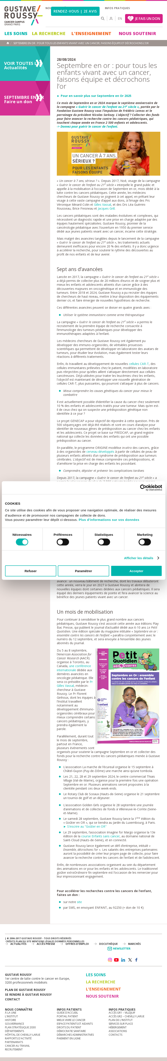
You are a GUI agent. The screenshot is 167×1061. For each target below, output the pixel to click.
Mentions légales (43, 941)
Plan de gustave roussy (25, 990)
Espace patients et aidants (75, 1024)
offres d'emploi (77, 944)
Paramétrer (83, 571)
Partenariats (14, 1042)
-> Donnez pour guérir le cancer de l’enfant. (87, 126)
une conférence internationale (74, 668)
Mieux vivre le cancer (71, 1020)
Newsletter (119, 950)
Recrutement (14, 1049)
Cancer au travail (17, 1046)
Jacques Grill (106, 208)
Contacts (115, 1035)
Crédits (10, 941)
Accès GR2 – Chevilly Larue (126, 1016)
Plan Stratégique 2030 (20, 1027)
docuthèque (108, 944)
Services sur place (121, 1024)
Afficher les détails (138, 558)
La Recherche (48, 33)
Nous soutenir (137, 33)
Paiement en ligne (69, 1038)
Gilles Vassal (102, 204)
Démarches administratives (75, 1035)
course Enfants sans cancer (100, 836)
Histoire (10, 1020)
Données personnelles (69, 941)
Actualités (18, 944)
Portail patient (67, 1016)
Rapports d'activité (18, 1038)
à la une (10, 1012)
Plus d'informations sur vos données (109, 520)
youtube (116, 960)
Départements (14, 1031)
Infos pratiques (117, 8)
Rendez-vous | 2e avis (75, 11)
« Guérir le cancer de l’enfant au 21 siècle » (107, 107)
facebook (136, 960)
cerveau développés (100, 451)
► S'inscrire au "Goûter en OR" (85, 826)
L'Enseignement (91, 33)
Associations (118, 1031)
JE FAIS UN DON (147, 18)
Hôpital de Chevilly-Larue (22, 1035)
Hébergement (118, 1027)
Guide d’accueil (67, 1012)
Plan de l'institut (121, 1020)
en (120, 18)
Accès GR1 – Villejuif (122, 1012)
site (79, 902)
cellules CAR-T (139, 364)
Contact (12, 999)
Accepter (136, 571)
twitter (129, 960)
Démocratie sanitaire (71, 1031)
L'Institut (11, 1016)
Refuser (31, 571)
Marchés (134, 944)
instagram (109, 960)
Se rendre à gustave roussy (28, 994)
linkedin (123, 960)
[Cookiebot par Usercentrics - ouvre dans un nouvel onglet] (143, 487)
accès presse (46, 944)
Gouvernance (14, 1024)
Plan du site (23, 941)
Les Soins (16, 33)
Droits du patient (69, 1027)
